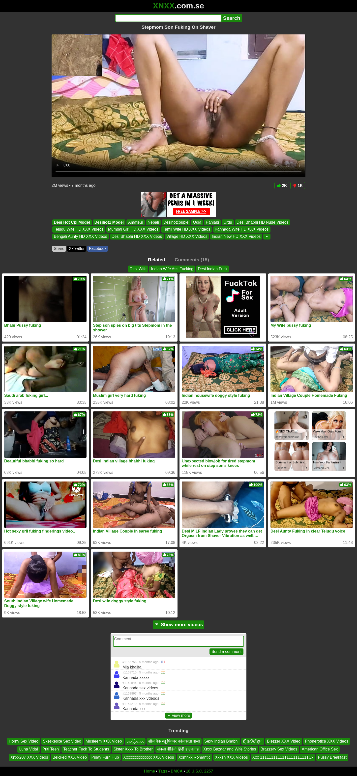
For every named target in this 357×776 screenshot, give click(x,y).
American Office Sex (320, 749)
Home (149, 771)
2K (282, 186)
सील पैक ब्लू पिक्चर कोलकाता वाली (174, 741)
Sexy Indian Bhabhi (221, 741)
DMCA (176, 771)
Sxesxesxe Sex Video (62, 741)
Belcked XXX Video (70, 757)
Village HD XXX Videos (186, 236)
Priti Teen (50, 749)
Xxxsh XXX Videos (231, 757)
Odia (197, 222)
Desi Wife (138, 269)
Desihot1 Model (109, 222)
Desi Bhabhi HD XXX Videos (137, 236)
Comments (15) (192, 259)
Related (156, 259)
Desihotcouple (175, 222)
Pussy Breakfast (332, 757)
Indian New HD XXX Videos (236, 236)
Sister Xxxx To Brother (133, 749)
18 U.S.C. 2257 (199, 771)
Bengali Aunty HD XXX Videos (80, 236)
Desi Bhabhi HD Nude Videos (263, 222)
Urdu (227, 222)
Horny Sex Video (23, 741)
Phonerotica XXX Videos (326, 741)
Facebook (97, 248)
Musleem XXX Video (104, 741)
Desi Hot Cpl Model (72, 222)
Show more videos (178, 624)
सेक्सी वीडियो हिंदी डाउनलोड (178, 749)
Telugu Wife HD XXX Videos (79, 229)
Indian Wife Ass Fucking (172, 269)
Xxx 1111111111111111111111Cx (282, 757)
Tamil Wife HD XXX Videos (186, 229)
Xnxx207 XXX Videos (29, 757)
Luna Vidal (28, 749)
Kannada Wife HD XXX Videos (242, 229)
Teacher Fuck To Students (86, 749)
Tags (162, 771)
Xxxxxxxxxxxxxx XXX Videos (148, 757)
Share (59, 248)
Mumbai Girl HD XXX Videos (133, 229)
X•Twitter (77, 248)
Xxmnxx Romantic (194, 757)
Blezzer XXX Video (283, 741)
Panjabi (212, 222)
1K (298, 186)
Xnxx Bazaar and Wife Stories (229, 749)
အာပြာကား (135, 741)
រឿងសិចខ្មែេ (253, 741)
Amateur (135, 222)
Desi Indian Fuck (212, 269)
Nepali (153, 222)
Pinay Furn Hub (105, 757)
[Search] (168, 18)
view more (178, 715)
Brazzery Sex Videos (279, 749)
